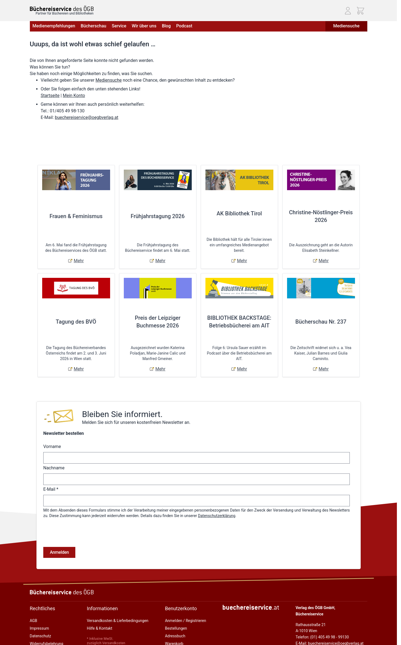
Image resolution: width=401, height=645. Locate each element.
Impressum (39, 606)
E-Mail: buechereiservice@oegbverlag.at (329, 621)
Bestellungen (176, 606)
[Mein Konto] (348, 10)
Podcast (184, 25)
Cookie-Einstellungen (47, 637)
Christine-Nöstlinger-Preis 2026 (321, 216)
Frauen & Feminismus (76, 216)
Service (119, 25)
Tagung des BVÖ (76, 321)
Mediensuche (346, 25)
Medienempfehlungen (54, 25)
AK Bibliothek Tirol (239, 213)
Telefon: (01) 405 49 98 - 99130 (322, 615)
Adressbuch (175, 614)
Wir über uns (144, 25)
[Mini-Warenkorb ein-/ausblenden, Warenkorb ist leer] (360, 10)
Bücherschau (93, 25)
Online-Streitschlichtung (50, 629)
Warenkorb (174, 622)
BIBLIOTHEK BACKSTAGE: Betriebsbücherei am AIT (239, 322)
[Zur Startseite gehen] (62, 8)
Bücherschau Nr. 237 (320, 321)
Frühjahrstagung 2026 (158, 216)
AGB (33, 599)
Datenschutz (40, 614)
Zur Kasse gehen (179, 629)
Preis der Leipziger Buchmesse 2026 (158, 322)
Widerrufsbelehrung (46, 622)
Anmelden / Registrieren (185, 599)
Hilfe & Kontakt (99, 606)
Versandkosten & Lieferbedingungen (117, 599)
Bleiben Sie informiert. (122, 414)
